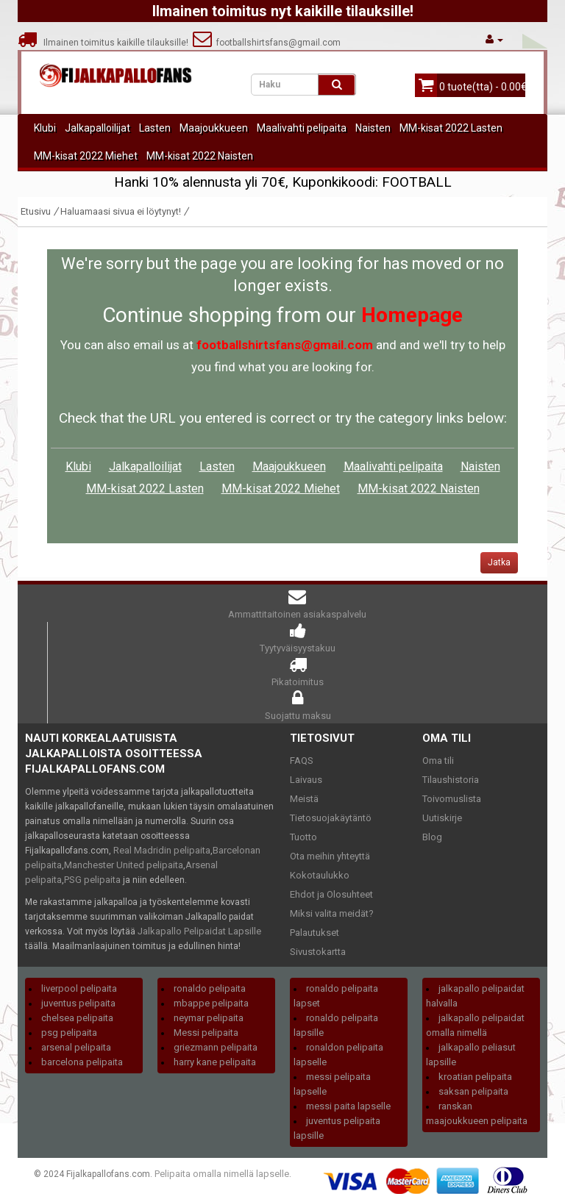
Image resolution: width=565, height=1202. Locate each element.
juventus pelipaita (78, 1003)
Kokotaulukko (319, 875)
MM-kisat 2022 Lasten (450, 128)
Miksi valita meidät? (332, 913)
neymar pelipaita (209, 1017)
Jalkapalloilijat (97, 128)
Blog (432, 837)
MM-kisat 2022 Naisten (199, 156)
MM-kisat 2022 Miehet (86, 156)
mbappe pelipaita (211, 1003)
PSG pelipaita (92, 879)
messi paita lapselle (348, 1106)
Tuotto (303, 837)
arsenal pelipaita (76, 1047)
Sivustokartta (318, 951)
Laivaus (306, 779)
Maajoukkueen (214, 128)
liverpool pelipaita (79, 988)
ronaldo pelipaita (210, 988)
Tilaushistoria (450, 779)
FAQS (301, 760)
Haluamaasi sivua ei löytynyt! (120, 211)
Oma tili (438, 760)
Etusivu (36, 211)
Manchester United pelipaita (123, 864)
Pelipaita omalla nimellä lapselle (221, 1173)
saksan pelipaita (473, 1091)
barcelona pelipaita (82, 1061)
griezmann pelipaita (215, 1047)
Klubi (45, 128)
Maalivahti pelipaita (302, 128)
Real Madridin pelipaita (161, 850)
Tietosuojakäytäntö (331, 817)
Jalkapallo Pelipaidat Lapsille (199, 931)
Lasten (155, 128)
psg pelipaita (69, 1032)
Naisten (373, 128)
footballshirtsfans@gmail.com (267, 42)
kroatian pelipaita (475, 1076)
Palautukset (314, 932)
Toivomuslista (451, 798)
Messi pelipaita (206, 1032)
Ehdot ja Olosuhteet (331, 894)
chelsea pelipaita (77, 1017)
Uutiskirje (442, 817)
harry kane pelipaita (215, 1061)
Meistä (304, 798)
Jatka (499, 562)
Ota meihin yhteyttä (330, 856)
